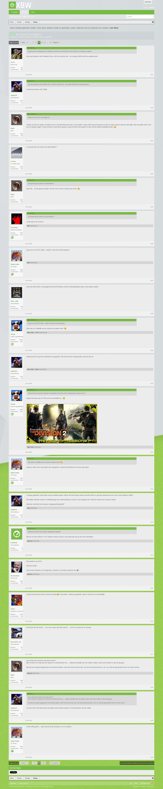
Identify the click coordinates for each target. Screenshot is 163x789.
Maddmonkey (38, 37)
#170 (152, 383)
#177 (152, 654)
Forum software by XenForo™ (24, 786)
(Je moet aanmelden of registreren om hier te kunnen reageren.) (137, 763)
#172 (152, 489)
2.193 (21, 100)
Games (21, 37)
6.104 (21, 614)
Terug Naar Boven (145, 783)
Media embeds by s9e (47, 786)
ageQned (14, 95)
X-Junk (13, 161)
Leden (33, 12)
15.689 (21, 339)
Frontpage (15, 12)
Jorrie (37, 332)
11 (45, 42)
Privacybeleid (150, 786)
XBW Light (13, 783)
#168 (152, 313)
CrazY (13, 62)
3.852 (21, 581)
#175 (152, 588)
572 (22, 647)
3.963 (21, 269)
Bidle (12, 128)
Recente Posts (30, 16)
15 (50, 42)
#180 (152, 757)
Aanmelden (148, 2)
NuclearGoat (15, 576)
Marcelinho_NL (16, 642)
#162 (152, 107)
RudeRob (14, 543)
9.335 (21, 233)
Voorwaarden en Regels (138, 786)
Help (131, 783)
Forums (24, 12)
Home (136, 783)
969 (22, 306)
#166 (152, 243)
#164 (152, 173)
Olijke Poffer (15, 264)
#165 (152, 207)
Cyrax (13, 609)
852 (22, 67)
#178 (152, 687)
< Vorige (22, 42)
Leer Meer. (114, 28)
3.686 (21, 133)
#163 (152, 140)
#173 (152, 522)
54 (22, 548)
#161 (152, 74)
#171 (152, 452)
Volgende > (56, 42)
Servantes (14, 227)
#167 (152, 280)
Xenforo (26, 783)
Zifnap (13, 334)
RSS (152, 783)
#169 (152, 350)
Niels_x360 (14, 301)
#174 (152, 555)
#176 (152, 621)
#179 (152, 720)
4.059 (21, 167)
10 (42, 42)
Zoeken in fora (17, 16)
